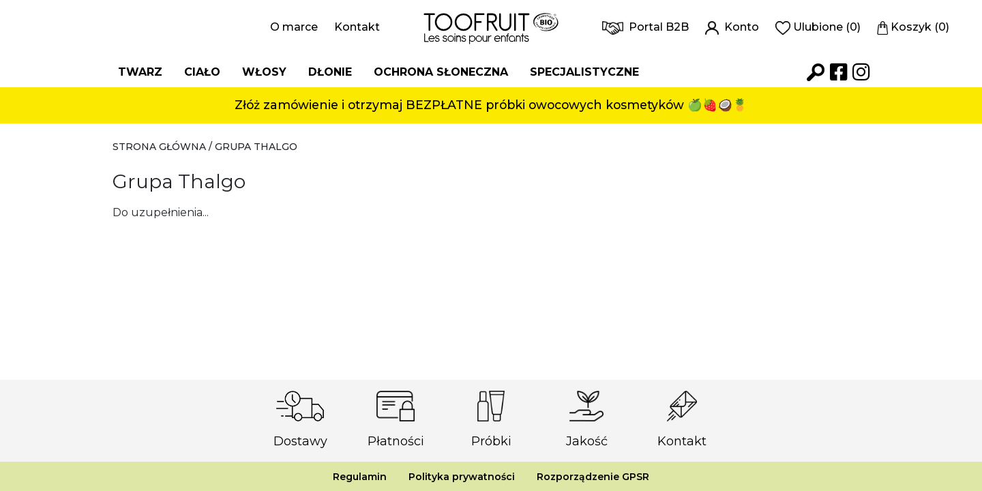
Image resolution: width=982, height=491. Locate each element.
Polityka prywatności (461, 477)
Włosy (264, 71)
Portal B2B (645, 26)
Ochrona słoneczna (441, 71)
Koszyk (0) (913, 26)
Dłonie (330, 71)
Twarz (140, 71)
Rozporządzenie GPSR (593, 477)
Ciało (202, 71)
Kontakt (357, 26)
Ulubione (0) (818, 26)
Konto (732, 26)
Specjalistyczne (584, 71)
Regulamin (360, 477)
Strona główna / (164, 146)
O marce (294, 26)
